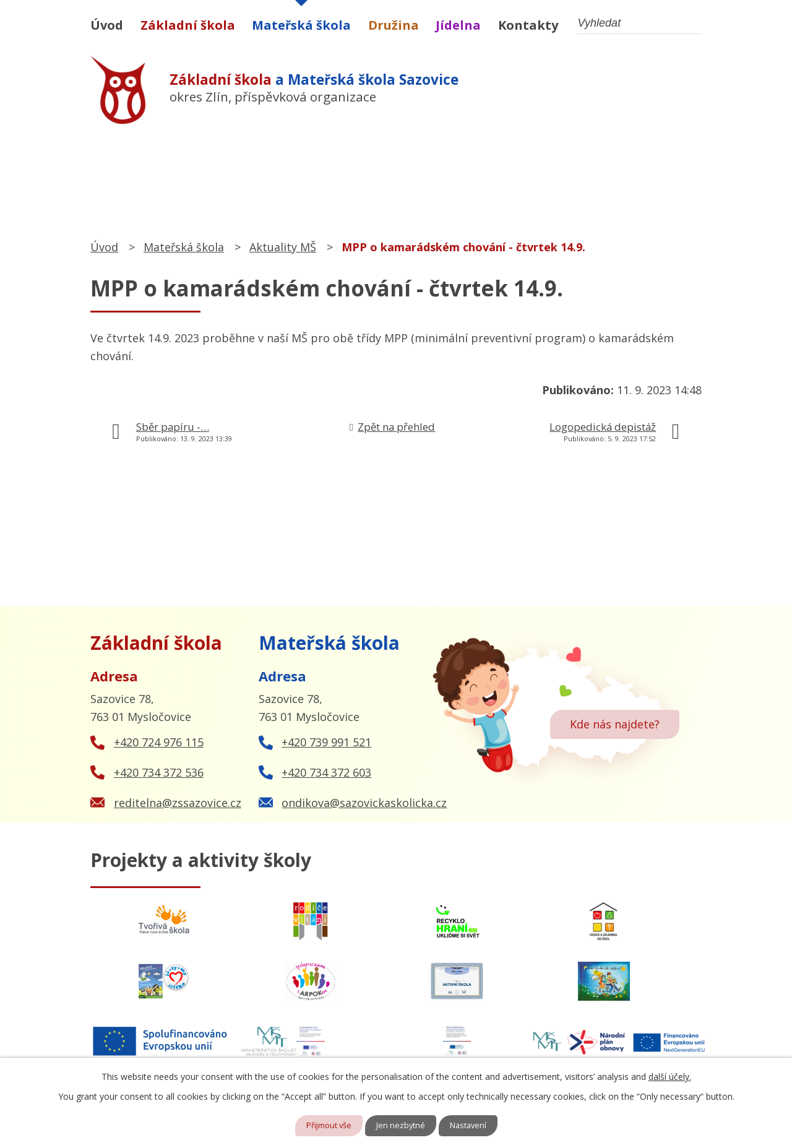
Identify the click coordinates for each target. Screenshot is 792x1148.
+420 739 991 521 (326, 742)
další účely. (669, 1075)
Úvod (106, 25)
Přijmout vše (325, 1125)
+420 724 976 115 (159, 742)
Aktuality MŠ (282, 247)
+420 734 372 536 (159, 772)
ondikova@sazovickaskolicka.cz (364, 802)
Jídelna (458, 25)
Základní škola (187, 25)
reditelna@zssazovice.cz (177, 802)
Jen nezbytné (402, 1125)
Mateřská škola (301, 25)
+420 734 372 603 (326, 772)
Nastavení (472, 1125)
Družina (393, 25)
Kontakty (528, 25)
